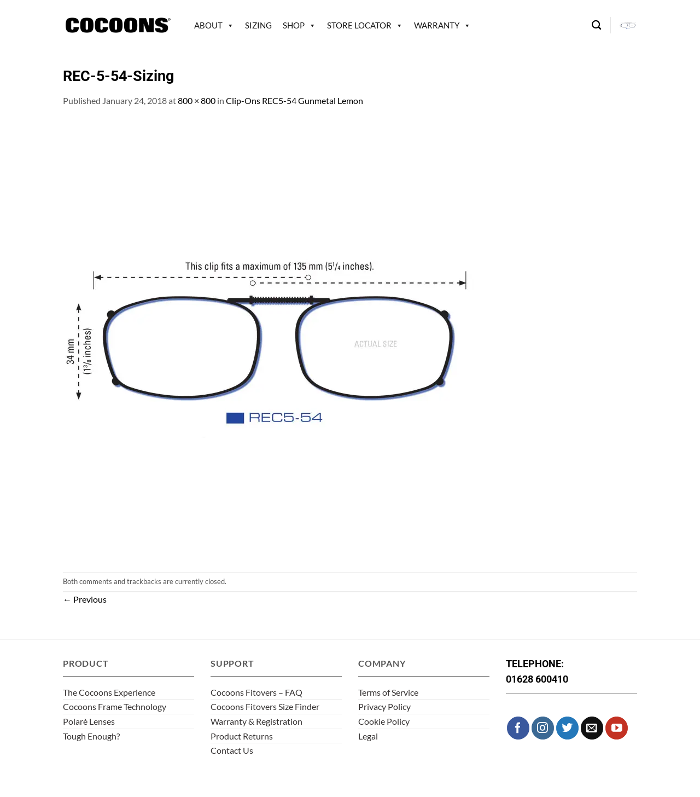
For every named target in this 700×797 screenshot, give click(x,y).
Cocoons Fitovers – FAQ (256, 692)
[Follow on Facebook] (518, 728)
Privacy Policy (384, 706)
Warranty (436, 25)
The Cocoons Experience (109, 692)
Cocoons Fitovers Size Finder (265, 706)
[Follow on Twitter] (567, 728)
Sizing (258, 25)
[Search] (596, 25)
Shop (294, 25)
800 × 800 (196, 100)
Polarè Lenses (89, 721)
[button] (628, 25)
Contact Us (232, 750)
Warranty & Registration (256, 721)
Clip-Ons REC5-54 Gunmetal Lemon (294, 100)
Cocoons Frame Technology (114, 706)
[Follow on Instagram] (543, 728)
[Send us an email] (592, 728)
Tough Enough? (91, 736)
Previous (85, 599)
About (208, 25)
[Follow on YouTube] (616, 728)
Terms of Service (388, 692)
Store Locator (359, 25)
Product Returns (242, 736)
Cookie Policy (384, 721)
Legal (368, 736)
